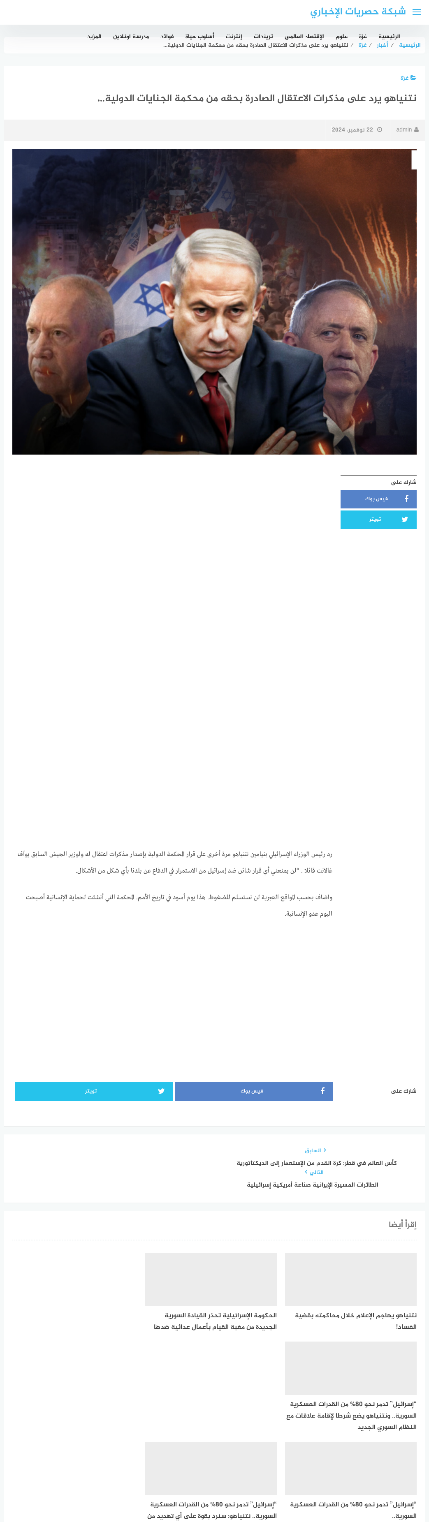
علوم (342, 37)
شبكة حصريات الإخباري (358, 12)
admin (407, 130)
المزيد (94, 37)
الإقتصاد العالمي (304, 37)
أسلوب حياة (200, 37)
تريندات (263, 37)
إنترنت (234, 37)
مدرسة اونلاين (131, 37)
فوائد (167, 37)
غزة (363, 37)
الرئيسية (389, 37)
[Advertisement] (172, 528)
